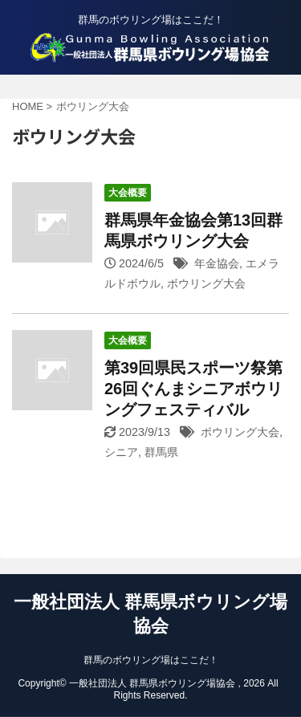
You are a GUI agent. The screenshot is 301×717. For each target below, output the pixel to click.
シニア (121, 452)
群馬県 (161, 452)
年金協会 (216, 263)
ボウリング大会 (206, 283)
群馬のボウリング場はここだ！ (150, 660)
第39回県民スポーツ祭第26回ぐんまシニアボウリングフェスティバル (193, 388)
